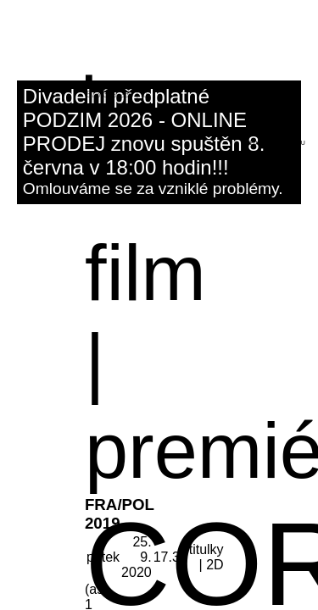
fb (144, 94)
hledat (253, 143)
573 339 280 (110, 94)
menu (296, 143)
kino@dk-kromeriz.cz (126, 85)
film (145, 273)
